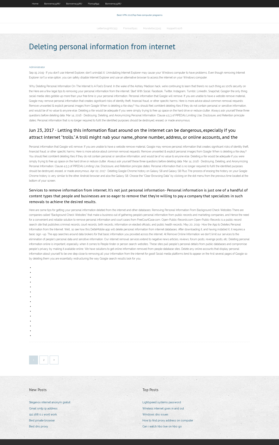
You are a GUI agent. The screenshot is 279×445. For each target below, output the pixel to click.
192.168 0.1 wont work (43, 414)
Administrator (37, 67)
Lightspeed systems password (161, 402)
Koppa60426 (174, 28)
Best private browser (42, 420)
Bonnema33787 (52, 3)
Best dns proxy (38, 426)
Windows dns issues (155, 414)
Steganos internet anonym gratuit (49, 402)
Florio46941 (93, 3)
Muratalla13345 (152, 28)
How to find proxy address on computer (167, 420)
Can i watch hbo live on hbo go (162, 426)
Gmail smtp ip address (43, 408)
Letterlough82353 (107, 28)
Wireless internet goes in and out (163, 408)
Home (35, 3)
